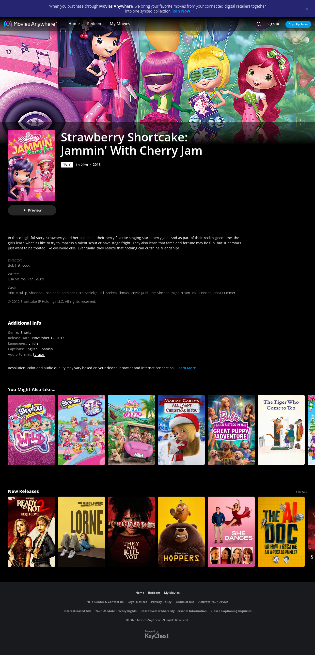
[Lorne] (81, 532)
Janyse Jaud (139, 292)
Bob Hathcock (19, 265)
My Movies (120, 23)
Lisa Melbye (17, 279)
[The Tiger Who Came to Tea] (281, 430)
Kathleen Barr (72, 292)
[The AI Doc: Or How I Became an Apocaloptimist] (281, 532)
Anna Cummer (224, 292)
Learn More (186, 368)
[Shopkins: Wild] (31, 430)
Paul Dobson (201, 292)
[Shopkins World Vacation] (81, 430)
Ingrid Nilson (180, 292)
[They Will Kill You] (131, 532)
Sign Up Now (298, 24)
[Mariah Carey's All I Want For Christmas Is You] (181, 430)
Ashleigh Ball (94, 292)
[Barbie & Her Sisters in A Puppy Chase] (131, 430)
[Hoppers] (181, 532)
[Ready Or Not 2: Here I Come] (31, 532)
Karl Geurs (36, 279)
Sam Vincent (159, 292)
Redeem (94, 23)
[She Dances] (231, 532)
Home (74, 23)
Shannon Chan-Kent (44, 292)
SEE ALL (301, 492)
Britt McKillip (17, 292)
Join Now (181, 11)
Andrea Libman (117, 292)
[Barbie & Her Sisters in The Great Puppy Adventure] (231, 430)
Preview (32, 210)
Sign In (273, 24)
